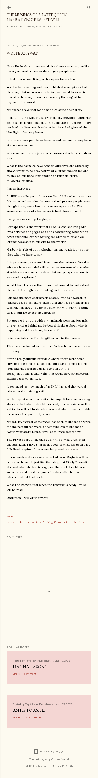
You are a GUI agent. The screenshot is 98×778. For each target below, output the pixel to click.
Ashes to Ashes (29, 710)
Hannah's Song (30, 666)
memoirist (64, 522)
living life (51, 522)
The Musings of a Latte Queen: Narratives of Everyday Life (37, 17)
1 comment (29, 673)
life (43, 522)
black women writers (28, 522)
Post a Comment (33, 717)
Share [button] (10, 516)
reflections (78, 522)
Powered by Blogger (49, 751)
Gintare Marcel (60, 759)
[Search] (88, 6)
